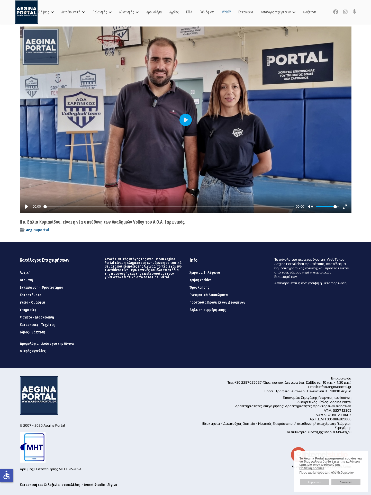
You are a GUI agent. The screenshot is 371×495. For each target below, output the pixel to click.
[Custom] (354, 11)
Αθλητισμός (126, 12)
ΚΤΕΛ (189, 12)
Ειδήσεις (43, 12)
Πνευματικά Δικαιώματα (208, 295)
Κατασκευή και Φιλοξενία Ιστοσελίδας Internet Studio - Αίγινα (68, 484)
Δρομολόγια (154, 12)
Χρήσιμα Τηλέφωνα (204, 272)
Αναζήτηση (309, 12)
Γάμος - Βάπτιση (32, 332)
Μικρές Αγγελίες (33, 351)
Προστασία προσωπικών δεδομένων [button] (327, 472)
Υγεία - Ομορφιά (32, 302)
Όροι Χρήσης (199, 287)
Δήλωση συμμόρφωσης (207, 310)
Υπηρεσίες (28, 310)
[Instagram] (345, 11)
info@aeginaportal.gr (335, 387)
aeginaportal (37, 230)
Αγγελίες (173, 12)
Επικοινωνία (245, 12)
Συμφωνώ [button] (314, 482)
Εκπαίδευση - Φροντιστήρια (41, 287)
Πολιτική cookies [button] (312, 468)
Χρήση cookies (200, 280)
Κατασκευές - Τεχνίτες (37, 324)
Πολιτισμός (100, 12)
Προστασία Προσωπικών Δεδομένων (217, 302)
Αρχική (26, 12)
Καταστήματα (30, 295)
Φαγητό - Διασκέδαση (37, 317)
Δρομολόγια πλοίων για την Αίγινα (47, 343)
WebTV (226, 12)
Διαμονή (26, 280)
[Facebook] (335, 11)
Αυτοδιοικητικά (70, 12)
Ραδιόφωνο (207, 12)
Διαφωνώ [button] (346, 482)
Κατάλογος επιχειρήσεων (276, 12)
